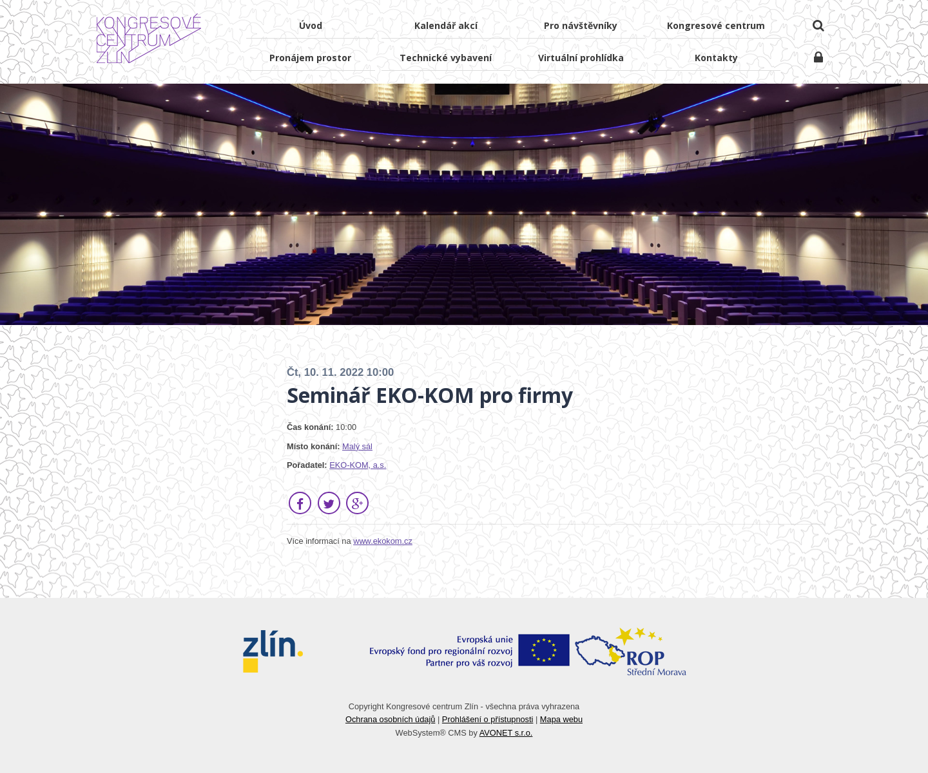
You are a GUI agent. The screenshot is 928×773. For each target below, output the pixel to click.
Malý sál (357, 446)
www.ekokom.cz (382, 541)
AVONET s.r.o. (506, 733)
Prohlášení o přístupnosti (488, 719)
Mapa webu (561, 719)
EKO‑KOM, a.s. (357, 465)
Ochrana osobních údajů (390, 719)
